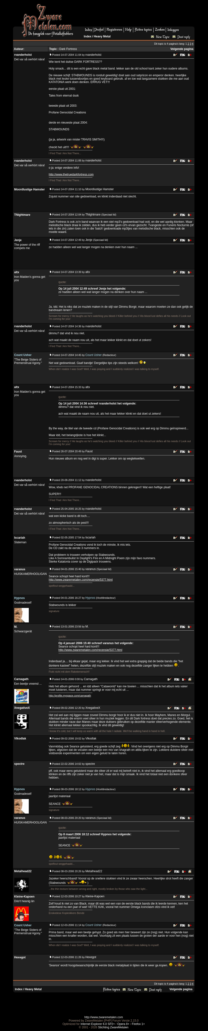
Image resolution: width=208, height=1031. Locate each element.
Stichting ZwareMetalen (113, 1027)
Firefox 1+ (138, 1024)
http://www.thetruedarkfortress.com (71, 174)
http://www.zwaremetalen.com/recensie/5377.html (81, 579)
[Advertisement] (135, 14)
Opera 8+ (123, 1024)
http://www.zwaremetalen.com (103, 1017)
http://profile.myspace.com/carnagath (70, 695)
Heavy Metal (102, 36)
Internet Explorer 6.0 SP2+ (98, 1024)
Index (87, 36)
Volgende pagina (181, 49)
